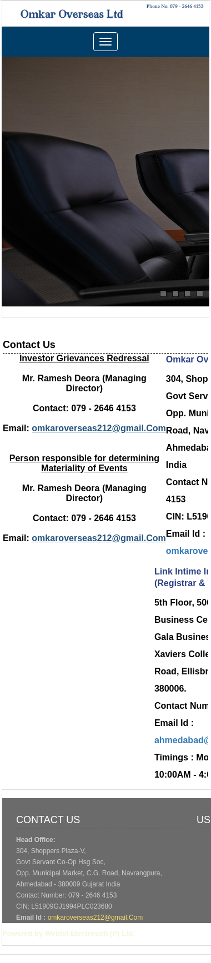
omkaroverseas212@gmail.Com (95, 917)
